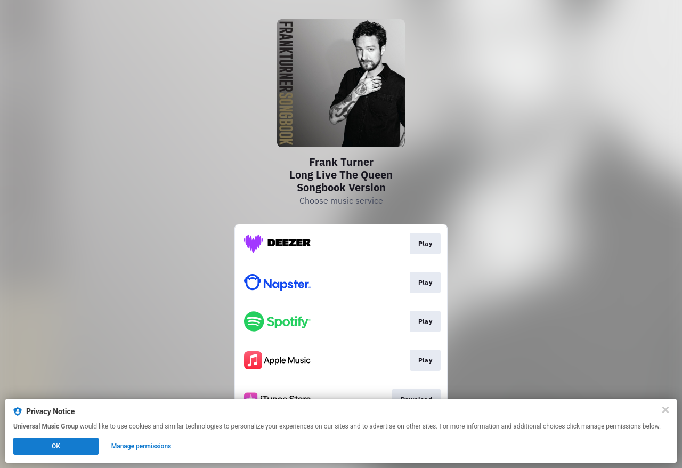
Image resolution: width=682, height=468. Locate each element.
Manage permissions (141, 446)
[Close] (665, 409)
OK (56, 446)
